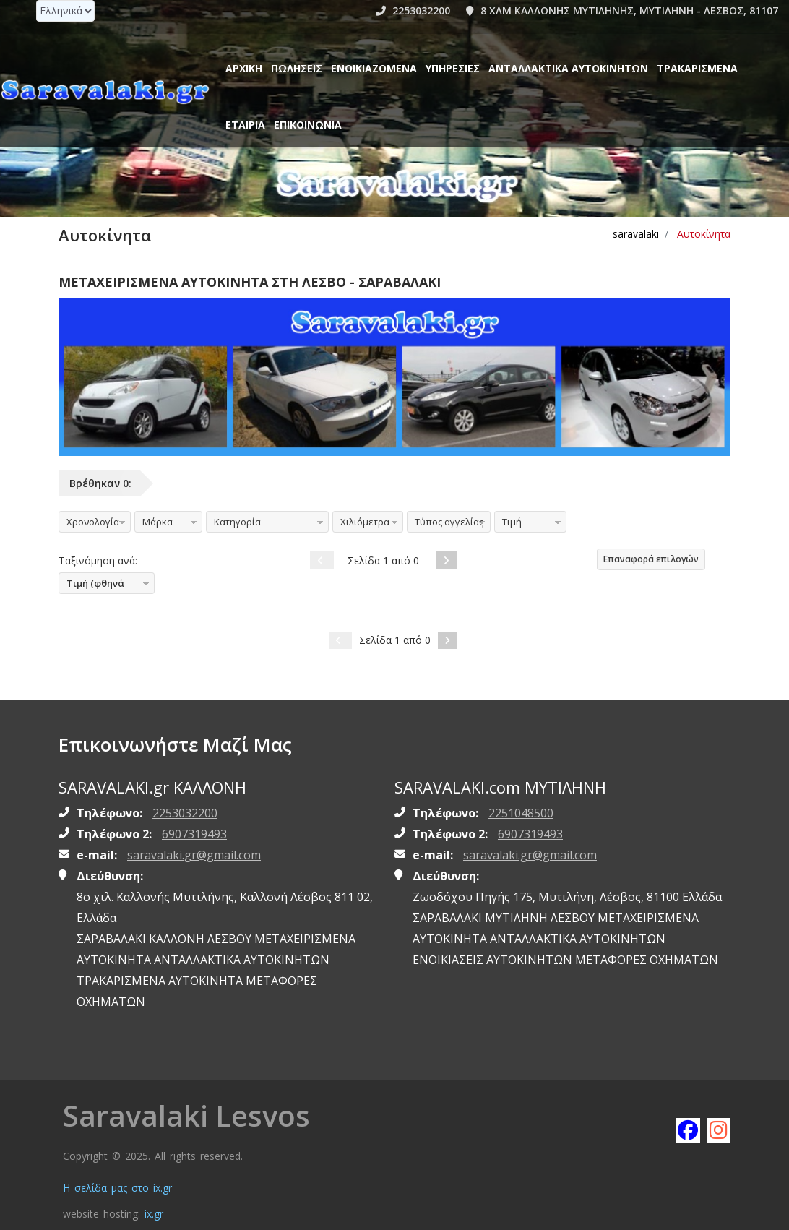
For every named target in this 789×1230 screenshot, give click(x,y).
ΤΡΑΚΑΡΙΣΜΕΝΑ (697, 68)
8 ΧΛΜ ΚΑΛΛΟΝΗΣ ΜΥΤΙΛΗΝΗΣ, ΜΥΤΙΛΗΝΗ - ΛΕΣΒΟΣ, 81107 (622, 10)
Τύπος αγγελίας (449, 521)
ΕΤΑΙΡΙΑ (245, 125)
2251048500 (520, 813)
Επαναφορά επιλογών (651, 559)
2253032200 (413, 10)
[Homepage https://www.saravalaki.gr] (105, 91)
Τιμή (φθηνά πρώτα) (91, 586)
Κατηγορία (237, 521)
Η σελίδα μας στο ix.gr (117, 1188)
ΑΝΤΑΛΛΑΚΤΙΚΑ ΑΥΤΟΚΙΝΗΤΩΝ (568, 68)
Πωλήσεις (296, 68)
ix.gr (154, 1214)
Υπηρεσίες (453, 68)
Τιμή (512, 521)
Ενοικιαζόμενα (374, 68)
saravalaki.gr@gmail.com (194, 855)
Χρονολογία (92, 521)
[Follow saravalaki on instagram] (718, 1129)
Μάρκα (157, 521)
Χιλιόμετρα (364, 521)
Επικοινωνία (308, 125)
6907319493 (194, 834)
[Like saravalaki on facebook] (687, 1129)
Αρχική (243, 68)
